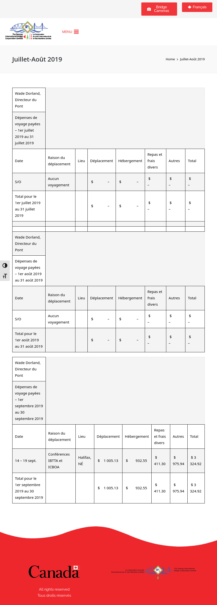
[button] (67, 32)
